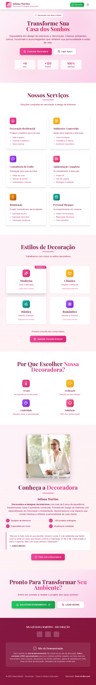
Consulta (77, 5)
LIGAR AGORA (70, 604)
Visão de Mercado (82, 676)
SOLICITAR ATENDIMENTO (33, 604)
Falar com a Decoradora (48, 557)
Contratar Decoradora (36, 51)
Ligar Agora (65, 51)
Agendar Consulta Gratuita (48, 339)
